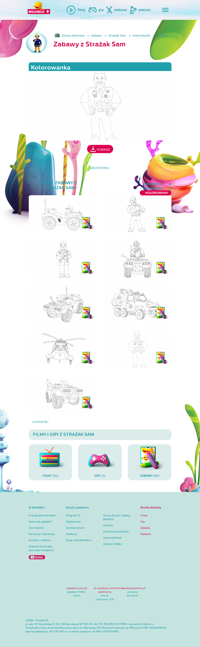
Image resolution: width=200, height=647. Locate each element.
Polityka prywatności (116, 531)
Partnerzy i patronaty (42, 534)
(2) (100, 462)
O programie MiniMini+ (43, 515)
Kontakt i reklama (39, 540)
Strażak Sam (117, 35)
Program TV (73, 515)
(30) (50, 462)
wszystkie (96, 184)
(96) (149, 462)
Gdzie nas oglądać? (40, 521)
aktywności (122, 184)
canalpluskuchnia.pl (134, 588)
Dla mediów (36, 528)
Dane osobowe (112, 538)
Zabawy (145, 528)
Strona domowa (73, 35)
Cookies (108, 525)
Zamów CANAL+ (112, 544)
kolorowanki (141, 35)
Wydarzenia (73, 521)
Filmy (143, 515)
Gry (142, 521)
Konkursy (71, 534)
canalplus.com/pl (76, 588)
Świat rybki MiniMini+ (79, 540)
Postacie (145, 534)
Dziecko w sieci (75, 528)
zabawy (96, 35)
